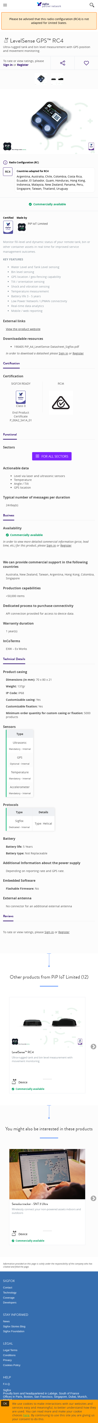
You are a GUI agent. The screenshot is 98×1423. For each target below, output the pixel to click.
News (6, 1321)
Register (22, 65)
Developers (9, 1302)
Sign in (8, 65)
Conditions (9, 1355)
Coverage (8, 1297)
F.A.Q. (6, 1384)
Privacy (7, 1360)
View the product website (23, 329)
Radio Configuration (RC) (21, 162)
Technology (9, 1292)
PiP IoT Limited (38, 224)
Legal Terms (10, 1350)
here (26, 1415)
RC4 (7, 171)
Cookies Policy (11, 1365)
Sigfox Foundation (13, 1331)
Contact (7, 1287)
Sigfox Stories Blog (14, 1326)
